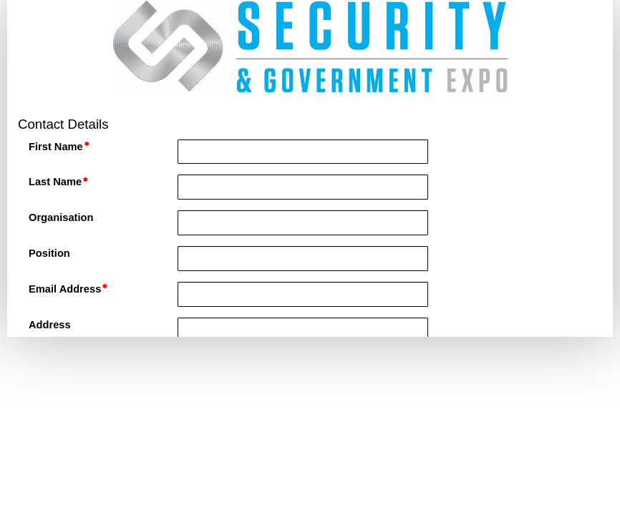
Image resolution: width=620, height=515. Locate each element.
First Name (56, 146)
